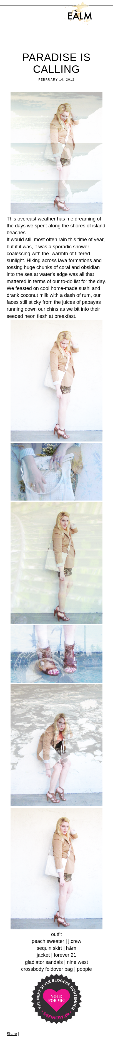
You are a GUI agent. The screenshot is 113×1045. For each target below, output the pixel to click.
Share (12, 1033)
